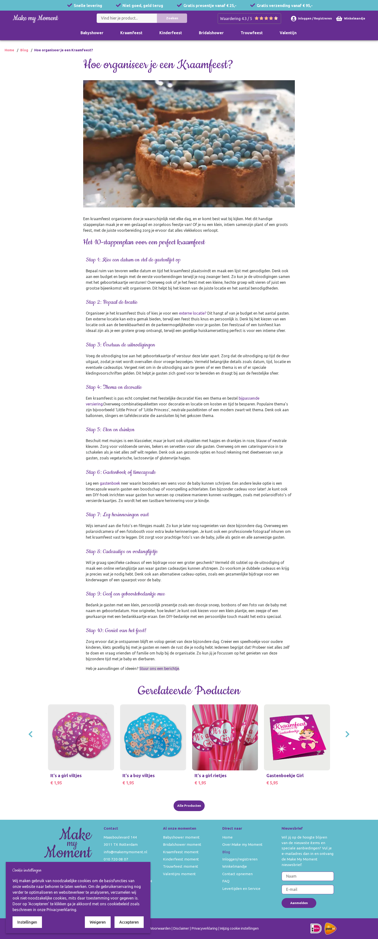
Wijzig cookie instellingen (239, 928)
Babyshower (92, 33)
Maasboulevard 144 (120, 837)
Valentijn (288, 33)
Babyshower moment (181, 837)
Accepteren (129, 922)
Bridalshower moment (182, 844)
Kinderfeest (170, 33)
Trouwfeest (252, 33)
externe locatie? (193, 319)
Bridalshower (211, 33)
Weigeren (98, 922)
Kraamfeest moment (181, 852)
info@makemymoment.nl (125, 852)
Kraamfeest (131, 33)
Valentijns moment (179, 874)
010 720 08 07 (116, 859)
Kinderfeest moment (181, 859)
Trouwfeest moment (180, 866)
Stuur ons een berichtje (159, 674)
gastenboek (110, 489)
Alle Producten (189, 805)
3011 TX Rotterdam (121, 844)
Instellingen (27, 922)
